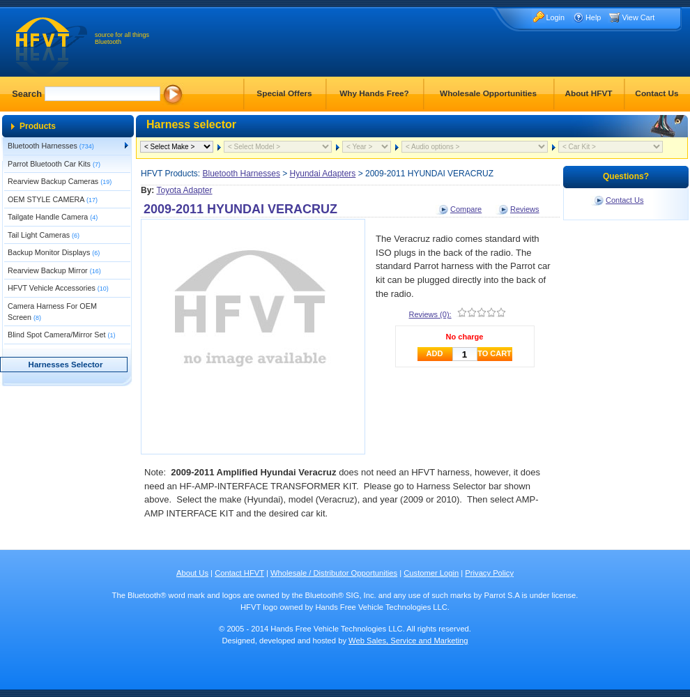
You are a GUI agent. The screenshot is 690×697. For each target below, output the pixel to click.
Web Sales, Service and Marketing (408, 640)
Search (27, 94)
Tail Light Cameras (43, 235)
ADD (435, 353)
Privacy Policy (489, 573)
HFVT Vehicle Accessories (58, 288)
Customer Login (431, 573)
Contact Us (656, 93)
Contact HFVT (239, 573)
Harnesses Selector (66, 364)
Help (593, 17)
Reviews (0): (430, 314)
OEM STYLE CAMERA (53, 199)
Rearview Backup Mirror (54, 270)
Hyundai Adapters (323, 173)
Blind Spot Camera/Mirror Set (61, 334)
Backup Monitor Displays (54, 252)
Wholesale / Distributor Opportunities (333, 573)
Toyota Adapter (184, 190)
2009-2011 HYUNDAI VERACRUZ (240, 209)
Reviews (524, 209)
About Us (192, 573)
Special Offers (284, 93)
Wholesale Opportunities (488, 93)
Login (555, 17)
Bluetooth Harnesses (51, 145)
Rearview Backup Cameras (60, 181)
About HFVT (588, 93)
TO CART (494, 353)
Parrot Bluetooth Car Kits (54, 164)
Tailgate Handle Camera (53, 217)
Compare (466, 209)
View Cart (638, 17)
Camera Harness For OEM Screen (52, 311)
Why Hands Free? (374, 93)
